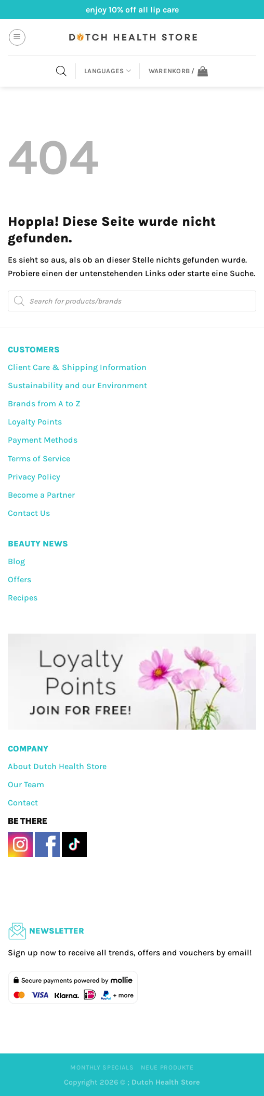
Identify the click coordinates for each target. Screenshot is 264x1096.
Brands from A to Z (44, 403)
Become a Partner (41, 495)
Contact (23, 802)
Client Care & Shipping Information (77, 367)
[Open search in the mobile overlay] (61, 71)
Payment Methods (42, 440)
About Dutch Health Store (57, 766)
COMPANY (28, 749)
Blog (16, 561)
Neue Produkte (167, 1067)
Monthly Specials (102, 1067)
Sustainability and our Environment (77, 385)
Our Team (26, 784)
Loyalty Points (35, 422)
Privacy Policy (34, 477)
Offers (19, 579)
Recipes (22, 597)
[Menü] (17, 37)
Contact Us (29, 513)
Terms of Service (39, 458)
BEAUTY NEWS (38, 544)
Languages (107, 71)
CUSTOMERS (34, 349)
